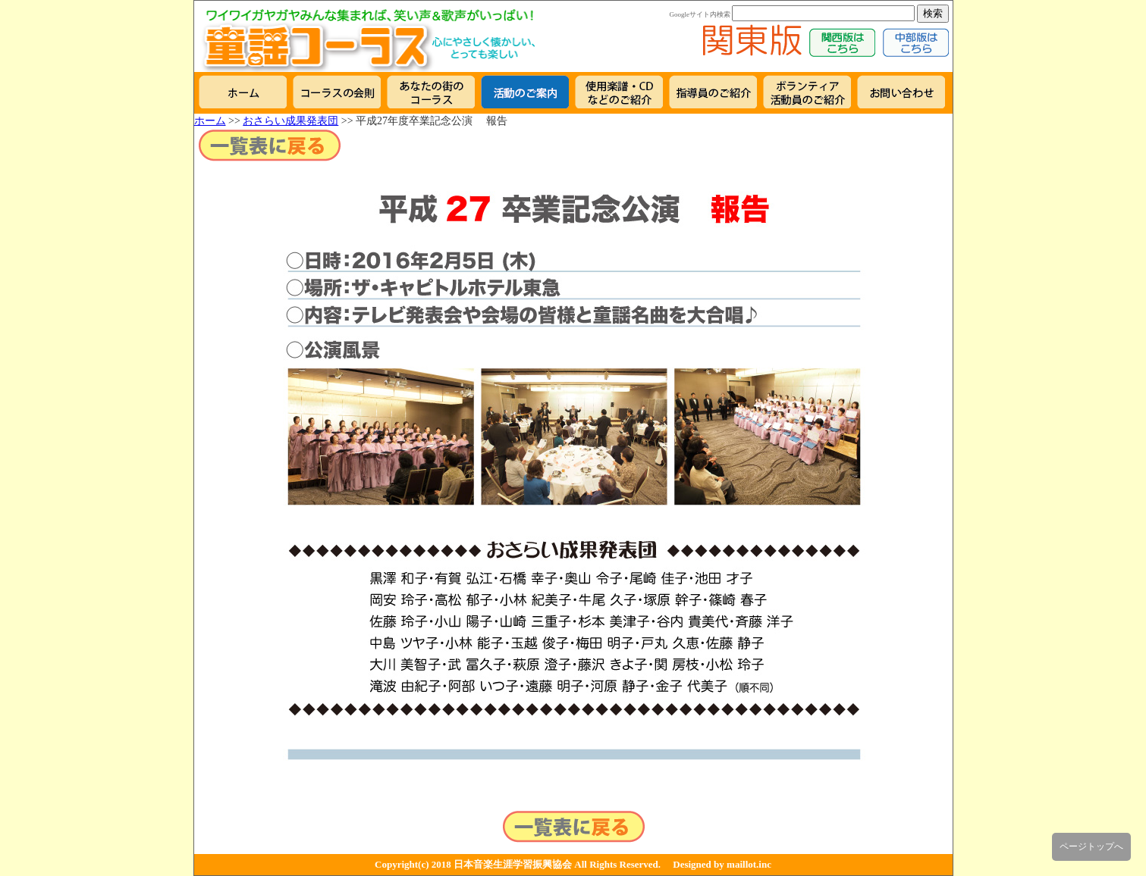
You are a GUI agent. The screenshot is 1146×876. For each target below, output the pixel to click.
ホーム (210, 121)
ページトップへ (1091, 846)
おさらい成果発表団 (290, 121)
